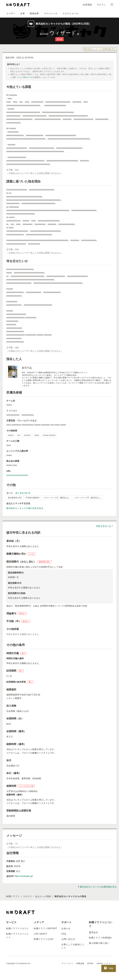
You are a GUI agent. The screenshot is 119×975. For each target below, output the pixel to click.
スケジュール (50, 13)
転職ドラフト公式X (44, 939)
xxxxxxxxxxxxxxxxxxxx (17, 475)
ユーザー (10, 13)
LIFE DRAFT (40, 934)
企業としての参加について (72, 946)
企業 (22, 13)
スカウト (27, 896)
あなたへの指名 (43, 896)
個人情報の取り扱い (99, 943)
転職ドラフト (13, 896)
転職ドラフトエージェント (17, 935)
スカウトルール (70, 13)
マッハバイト (67, 963)
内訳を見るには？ (104, 526)
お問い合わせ (68, 939)
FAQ (63, 934)
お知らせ (66, 928)
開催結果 (34, 13)
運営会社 (93, 932)
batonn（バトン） (105, 963)
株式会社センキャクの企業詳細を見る (100, 49)
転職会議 (80, 963)
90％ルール (28, 77)
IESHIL (90, 963)
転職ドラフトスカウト (17, 928)
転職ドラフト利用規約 (100, 937)
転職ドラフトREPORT (45, 928)
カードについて (22, 493)
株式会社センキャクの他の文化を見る (24, 508)
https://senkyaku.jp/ (23, 876)
